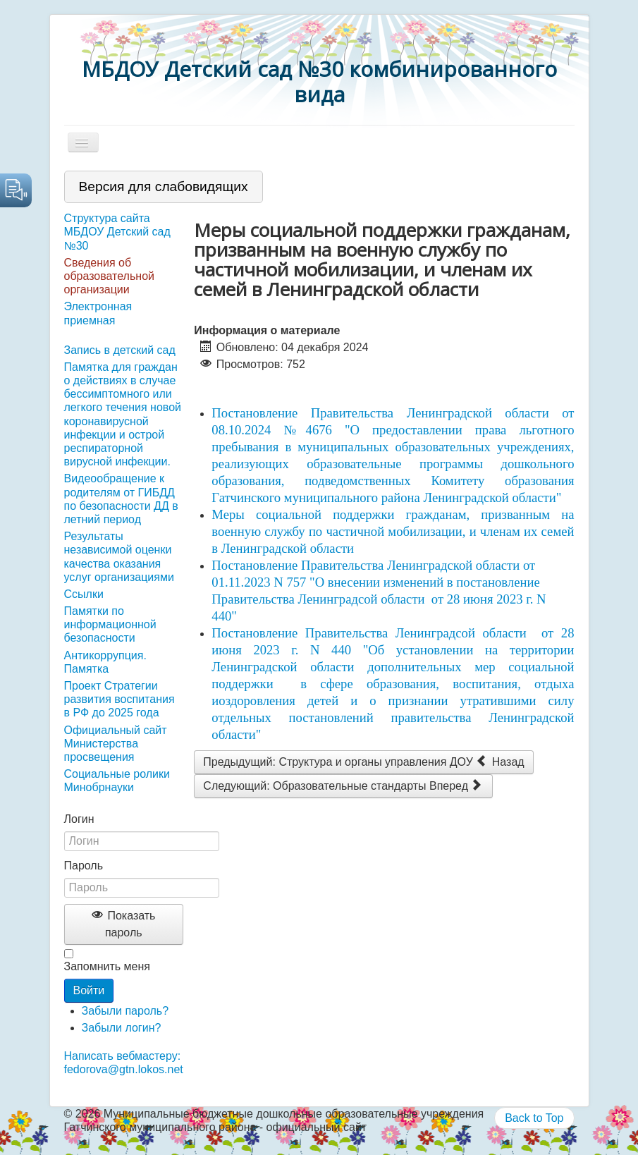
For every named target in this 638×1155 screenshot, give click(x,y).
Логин (79, 819)
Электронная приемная (98, 313)
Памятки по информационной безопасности (110, 624)
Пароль (84, 866)
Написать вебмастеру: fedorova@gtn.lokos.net (123, 1062)
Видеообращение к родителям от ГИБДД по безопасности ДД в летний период (121, 498)
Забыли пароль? (125, 1011)
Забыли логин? (121, 1028)
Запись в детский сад (120, 350)
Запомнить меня (107, 966)
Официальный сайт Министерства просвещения (115, 743)
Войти (89, 990)
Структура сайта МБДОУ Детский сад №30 (117, 231)
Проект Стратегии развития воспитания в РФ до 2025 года (119, 699)
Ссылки (84, 594)
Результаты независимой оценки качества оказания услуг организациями (119, 556)
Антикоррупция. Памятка (105, 662)
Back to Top (534, 1118)
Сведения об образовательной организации (109, 276)
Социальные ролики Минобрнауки (117, 780)
